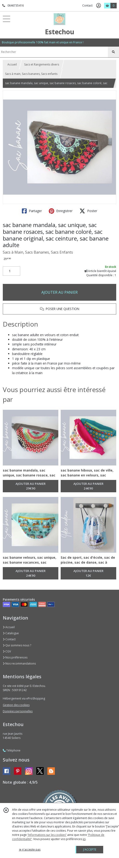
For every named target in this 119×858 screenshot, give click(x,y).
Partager (32, 211)
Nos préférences (15, 657)
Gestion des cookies (16, 705)
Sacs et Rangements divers (41, 64)
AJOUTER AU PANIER (59, 292)
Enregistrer (61, 211)
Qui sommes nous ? (17, 645)
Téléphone (11, 750)
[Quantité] (11, 271)
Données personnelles (18, 711)
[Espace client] (98, 5)
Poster (88, 211)
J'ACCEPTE (89, 849)
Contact (87, 5)
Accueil (12, 64)
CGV (7, 651)
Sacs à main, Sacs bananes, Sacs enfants (31, 74)
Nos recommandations (19, 663)
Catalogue (11, 633)
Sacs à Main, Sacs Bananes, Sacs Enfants (38, 252)
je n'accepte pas (29, 849)
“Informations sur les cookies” (46, 835)
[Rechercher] (113, 52)
